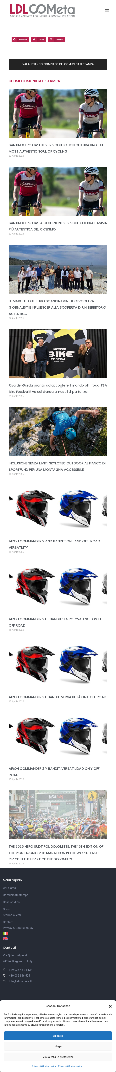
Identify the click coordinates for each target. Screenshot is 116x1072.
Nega (58, 1046)
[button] (110, 1006)
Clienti (7, 909)
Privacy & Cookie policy (44, 1066)
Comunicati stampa (15, 895)
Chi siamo (9, 888)
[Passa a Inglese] (58, 938)
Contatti (8, 922)
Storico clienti (12, 915)
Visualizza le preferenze (58, 1057)
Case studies (11, 902)
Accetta (58, 1036)
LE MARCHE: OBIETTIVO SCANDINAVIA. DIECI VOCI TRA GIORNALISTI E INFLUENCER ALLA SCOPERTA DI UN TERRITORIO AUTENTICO (57, 307)
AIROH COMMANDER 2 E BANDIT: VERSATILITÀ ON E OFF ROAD (57, 697)
